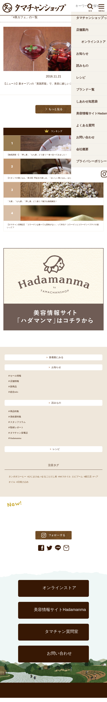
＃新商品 (12, 390)
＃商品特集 (13, 415)
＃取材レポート (15, 431)
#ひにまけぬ (33, 481)
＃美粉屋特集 (14, 421)
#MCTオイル (64, 481)
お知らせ (55, 371)
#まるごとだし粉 (49, 481)
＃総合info (13, 396)
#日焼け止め (22, 486)
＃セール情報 (14, 380)
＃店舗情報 (13, 385)
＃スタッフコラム (17, 426)
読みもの (55, 407)
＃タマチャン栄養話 (18, 437)
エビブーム (77, 481)
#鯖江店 (88, 481)
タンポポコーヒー (17, 481)
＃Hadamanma (14, 442)
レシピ (55, 453)
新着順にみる (54, 361)
